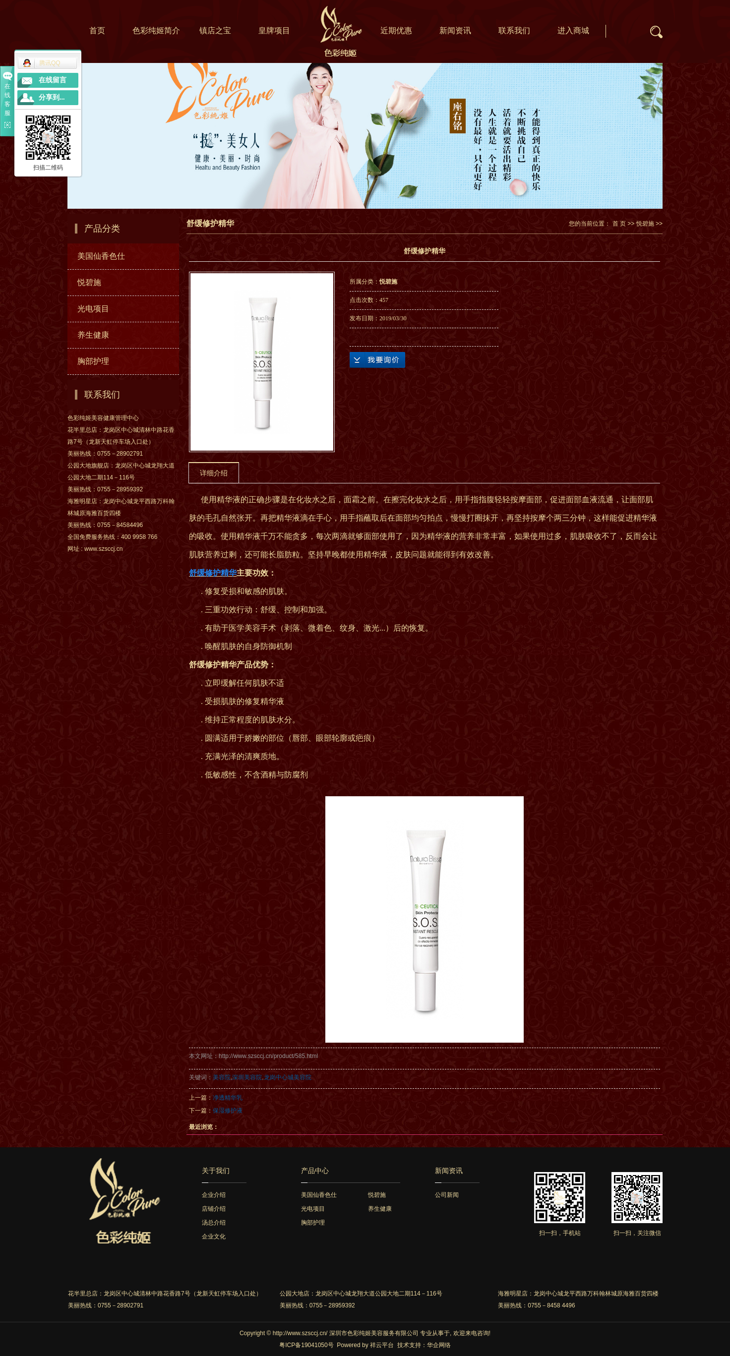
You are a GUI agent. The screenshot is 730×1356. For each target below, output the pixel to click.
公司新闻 (447, 1194)
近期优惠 (396, 30)
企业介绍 (214, 1194)
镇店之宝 (215, 30)
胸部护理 (93, 361)
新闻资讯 (455, 30)
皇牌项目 (274, 30)
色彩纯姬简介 (156, 30)
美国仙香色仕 (101, 256)
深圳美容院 (247, 1077)
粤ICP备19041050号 (306, 1345)
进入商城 (573, 30)
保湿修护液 (228, 1110)
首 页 (619, 223)
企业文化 (214, 1236)
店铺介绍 (214, 1208)
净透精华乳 (228, 1097)
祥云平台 (382, 1345)
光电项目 (93, 308)
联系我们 (514, 30)
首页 (97, 30)
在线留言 (52, 80)
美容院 (222, 1077)
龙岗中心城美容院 (287, 1077)
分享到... (52, 97)
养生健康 (93, 335)
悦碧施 (89, 282)
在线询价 (377, 360)
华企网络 (439, 1345)
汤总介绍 (214, 1222)
